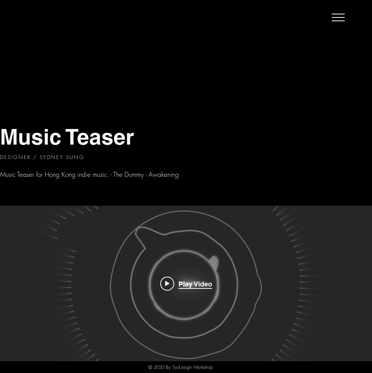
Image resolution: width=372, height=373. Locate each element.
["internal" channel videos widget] (186, 283)
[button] (338, 17)
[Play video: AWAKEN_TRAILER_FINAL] (186, 283)
